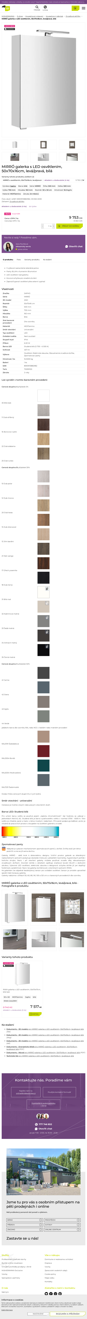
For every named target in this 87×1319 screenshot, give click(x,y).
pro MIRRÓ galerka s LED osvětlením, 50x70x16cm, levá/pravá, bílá (45, 1029)
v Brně (43, 1104)
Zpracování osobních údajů (56, 1270)
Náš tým (5, 1292)
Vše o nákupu (52, 1255)
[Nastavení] (38, 1314)
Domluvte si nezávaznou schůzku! (59, 1259)
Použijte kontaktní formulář (59, 1092)
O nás (5, 1288)
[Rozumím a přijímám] (68, 1314)
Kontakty (48, 1281)
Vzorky (4, 1274)
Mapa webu (49, 1278)
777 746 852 (43, 1124)
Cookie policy (50, 1274)
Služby (5, 1255)
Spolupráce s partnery (11, 1278)
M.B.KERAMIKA (8, 16)
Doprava (48, 1263)
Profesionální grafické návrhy (14, 1259)
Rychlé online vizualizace (12, 1263)
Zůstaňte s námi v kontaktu (60, 1288)
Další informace (7, 1310)
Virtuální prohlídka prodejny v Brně (16, 1267)
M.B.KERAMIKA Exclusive (12, 1270)
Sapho (13, 186)
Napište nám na (26, 1092)
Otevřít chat (43, 1128)
